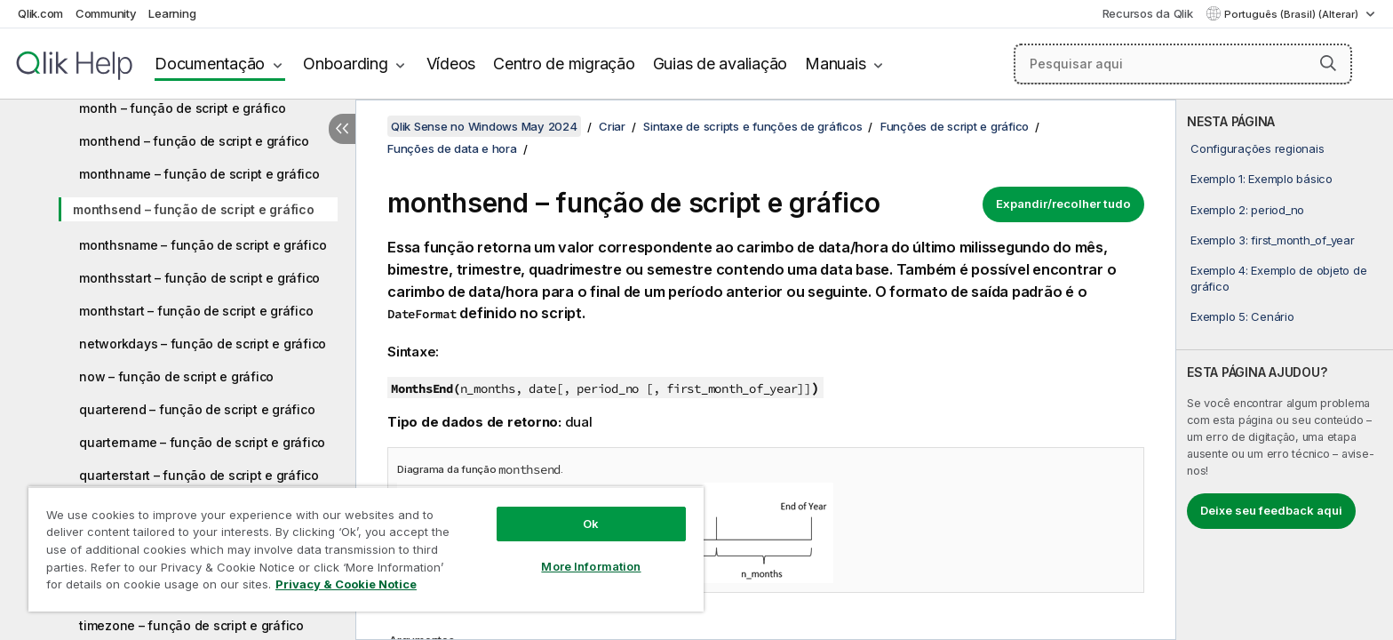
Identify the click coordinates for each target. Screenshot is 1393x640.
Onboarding (345, 63)
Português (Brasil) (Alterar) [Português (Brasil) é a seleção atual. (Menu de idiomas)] (1292, 14)
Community (106, 13)
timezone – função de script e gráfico (191, 625)
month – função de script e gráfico (182, 108)
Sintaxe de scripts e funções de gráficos (752, 126)
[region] (366, 549)
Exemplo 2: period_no (1247, 210)
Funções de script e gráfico (954, 126)
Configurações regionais (1257, 148)
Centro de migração (564, 63)
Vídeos (451, 63)
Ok (591, 523)
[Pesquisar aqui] (1182, 64)
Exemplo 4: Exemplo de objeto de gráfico (1278, 278)
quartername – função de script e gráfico (202, 442)
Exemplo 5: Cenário (1242, 316)
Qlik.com (40, 13)
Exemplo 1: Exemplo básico (1261, 179)
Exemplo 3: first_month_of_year (1272, 240)
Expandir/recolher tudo (1063, 203)
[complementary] (1284, 370)
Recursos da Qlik (1147, 13)
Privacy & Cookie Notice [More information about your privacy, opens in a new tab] (346, 584)
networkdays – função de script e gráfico (202, 343)
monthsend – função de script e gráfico (193, 209)
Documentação (210, 63)
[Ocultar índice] (342, 129)
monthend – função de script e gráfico (194, 140)
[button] (1328, 63)
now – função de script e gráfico (176, 376)
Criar (612, 126)
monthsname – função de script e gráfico (202, 244)
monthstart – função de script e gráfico (196, 310)
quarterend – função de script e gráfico (196, 409)
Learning (171, 13)
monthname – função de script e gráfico (199, 173)
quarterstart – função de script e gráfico (199, 475)
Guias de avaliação (720, 63)
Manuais (835, 63)
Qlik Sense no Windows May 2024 (484, 126)
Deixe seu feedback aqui (1271, 510)
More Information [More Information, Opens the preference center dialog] (591, 566)
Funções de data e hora (452, 148)
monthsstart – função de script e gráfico (199, 277)
